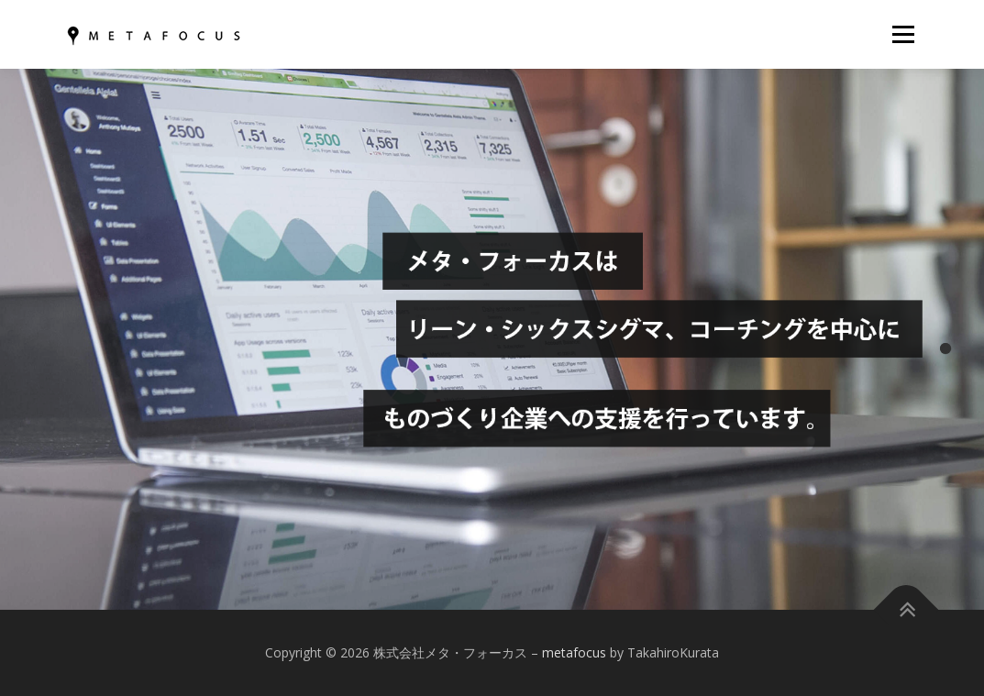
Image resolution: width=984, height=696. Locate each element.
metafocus (574, 652)
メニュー (903, 34)
